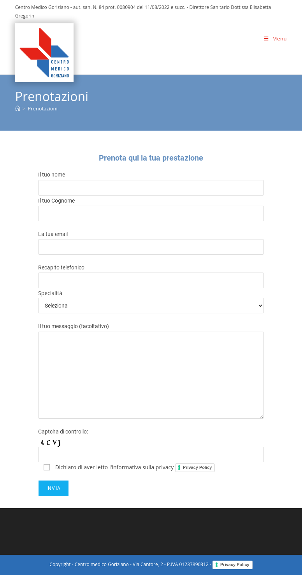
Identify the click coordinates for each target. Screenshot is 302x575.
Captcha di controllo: (63, 431)
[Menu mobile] (275, 38)
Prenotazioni (43, 108)
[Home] (17, 108)
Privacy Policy (197, 467)
